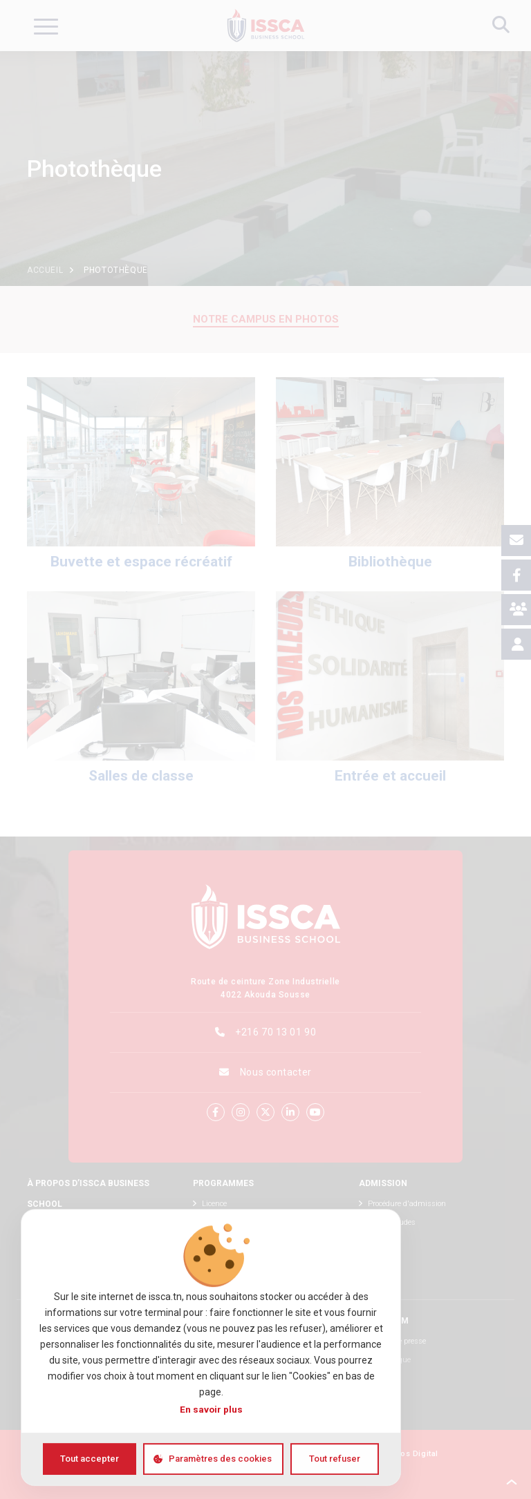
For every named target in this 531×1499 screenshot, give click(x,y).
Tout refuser (334, 1458)
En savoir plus (211, 1409)
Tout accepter (89, 1458)
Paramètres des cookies (220, 1458)
